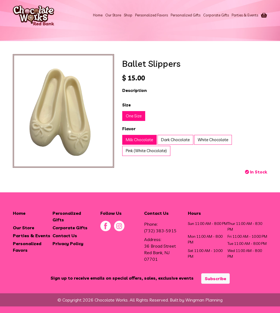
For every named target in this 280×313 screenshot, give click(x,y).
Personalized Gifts (185, 15)
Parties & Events (245, 15)
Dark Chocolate (175, 139)
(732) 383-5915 (160, 230)
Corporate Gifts (216, 15)
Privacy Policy (67, 243)
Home (98, 15)
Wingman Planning (204, 300)
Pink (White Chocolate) (146, 150)
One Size (134, 115)
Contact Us (64, 235)
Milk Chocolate (139, 139)
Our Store (113, 15)
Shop (128, 15)
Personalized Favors (151, 15)
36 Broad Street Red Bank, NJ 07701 (160, 252)
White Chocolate (213, 139)
